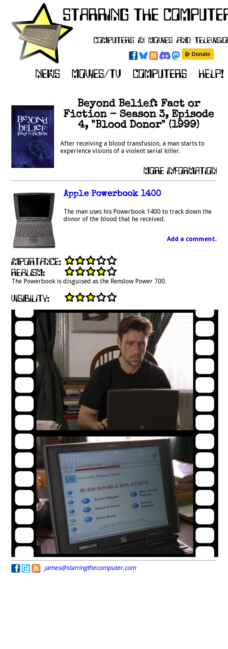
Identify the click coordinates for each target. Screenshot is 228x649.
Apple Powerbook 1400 (112, 194)
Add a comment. (192, 239)
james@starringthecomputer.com (90, 567)
